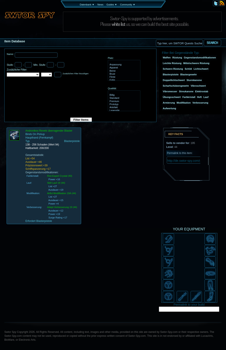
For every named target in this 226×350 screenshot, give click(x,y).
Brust (123, 74)
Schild (188, 69)
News (100, 4)
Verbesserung (200, 102)
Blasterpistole (171, 74)
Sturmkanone (194, 80)
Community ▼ (127, 4)
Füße (123, 80)
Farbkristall (189, 97)
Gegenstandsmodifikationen (200, 57)
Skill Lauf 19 (53, 183)
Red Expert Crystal (57, 176)
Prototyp (123, 104)
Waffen (167, 57)
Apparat (123, 67)
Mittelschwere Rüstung (196, 63)
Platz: (111, 58)
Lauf (205, 97)
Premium (123, 101)
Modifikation (184, 102)
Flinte (123, 77)
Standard (123, 98)
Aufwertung (169, 108)
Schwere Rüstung (173, 69)
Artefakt (123, 107)
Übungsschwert (172, 97)
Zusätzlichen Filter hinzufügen (76, 74)
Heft (199, 97)
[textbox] (179, 42)
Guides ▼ (111, 4)
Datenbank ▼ (87, 4)
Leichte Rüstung (172, 63)
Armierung (169, 102)
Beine (123, 71)
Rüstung (177, 57)
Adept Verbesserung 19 (59, 207)
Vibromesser (170, 91)
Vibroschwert (198, 85)
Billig (123, 95)
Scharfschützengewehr (176, 85)
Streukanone (186, 91)
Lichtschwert (201, 69)
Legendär (123, 110)
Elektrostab (201, 91)
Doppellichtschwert (174, 80)
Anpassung (123, 64)
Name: (10, 54)
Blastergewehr (188, 74)
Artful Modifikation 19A (59, 193)
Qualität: (112, 88)
